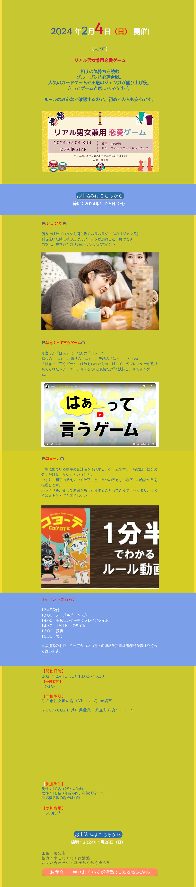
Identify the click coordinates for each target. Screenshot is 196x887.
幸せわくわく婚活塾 (92, 862)
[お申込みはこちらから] (100, 195)
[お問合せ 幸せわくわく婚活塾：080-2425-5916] (100, 872)
